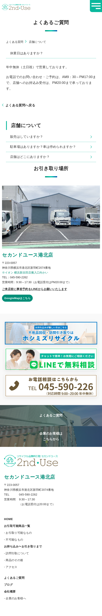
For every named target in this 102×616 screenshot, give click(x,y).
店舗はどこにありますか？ (51, 156)
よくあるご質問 (50, 415)
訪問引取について (17, 553)
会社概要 (10, 591)
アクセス (11, 567)
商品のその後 (14, 560)
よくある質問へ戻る (18, 105)
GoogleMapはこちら (18, 298)
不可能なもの (14, 539)
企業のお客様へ (16, 598)
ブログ (8, 584)
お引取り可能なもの (19, 533)
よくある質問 (14, 41)
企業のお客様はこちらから (50, 436)
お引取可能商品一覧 (17, 526)
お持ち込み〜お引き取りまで (23, 546)
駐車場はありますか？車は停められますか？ (51, 146)
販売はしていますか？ (51, 136)
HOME (8, 519)
